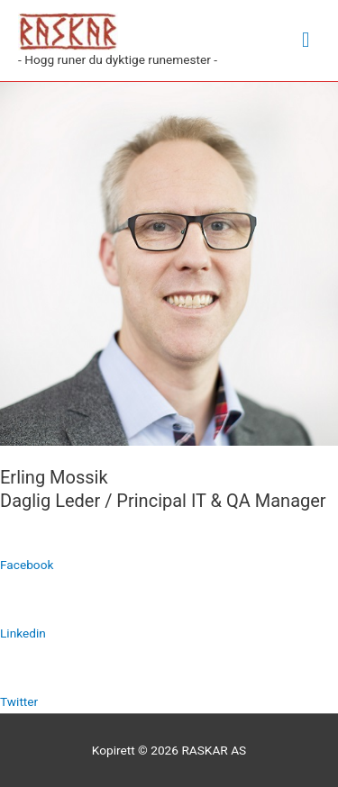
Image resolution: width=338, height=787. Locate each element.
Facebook (26, 564)
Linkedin (23, 633)
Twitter (19, 701)
